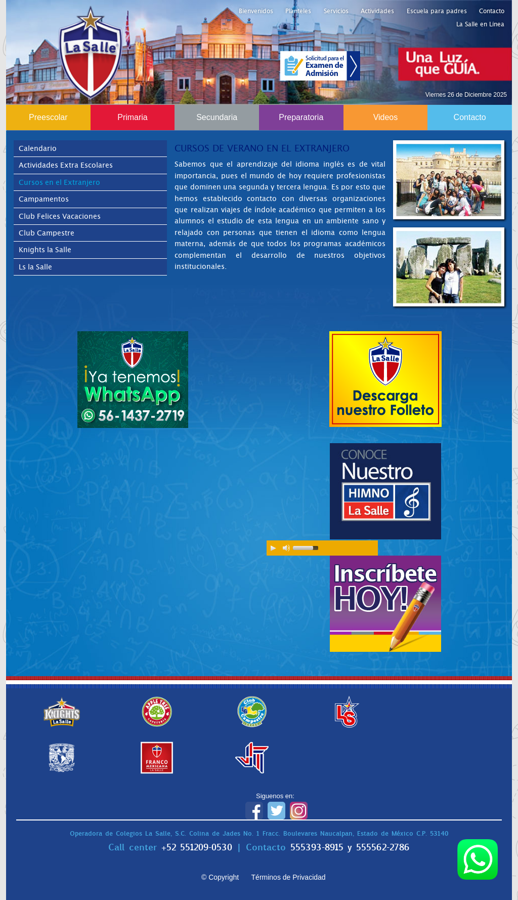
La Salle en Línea (480, 24)
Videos (385, 117)
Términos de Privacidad (288, 877)
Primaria (132, 117)
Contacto (491, 11)
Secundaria (216, 117)
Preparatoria (301, 117)
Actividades (377, 11)
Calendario (38, 148)
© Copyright (220, 877)
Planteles (298, 11)
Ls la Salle (35, 267)
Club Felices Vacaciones (60, 216)
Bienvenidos (256, 11)
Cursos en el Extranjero (59, 182)
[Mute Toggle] (286, 548)
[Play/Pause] (273, 548)
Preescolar (48, 117)
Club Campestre (46, 233)
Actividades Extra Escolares (66, 165)
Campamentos (44, 199)
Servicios (336, 11)
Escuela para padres (437, 11)
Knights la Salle (45, 250)
